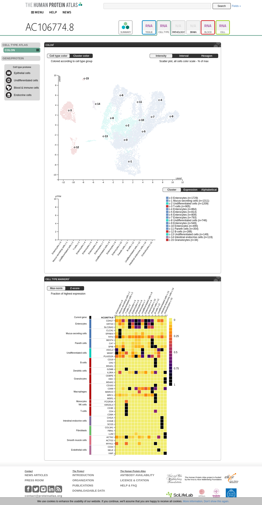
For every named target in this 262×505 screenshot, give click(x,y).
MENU (37, 12)
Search (222, 6)
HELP (53, 12)
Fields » (236, 6)
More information (192, 501)
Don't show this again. (216, 501)
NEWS (67, 12)
